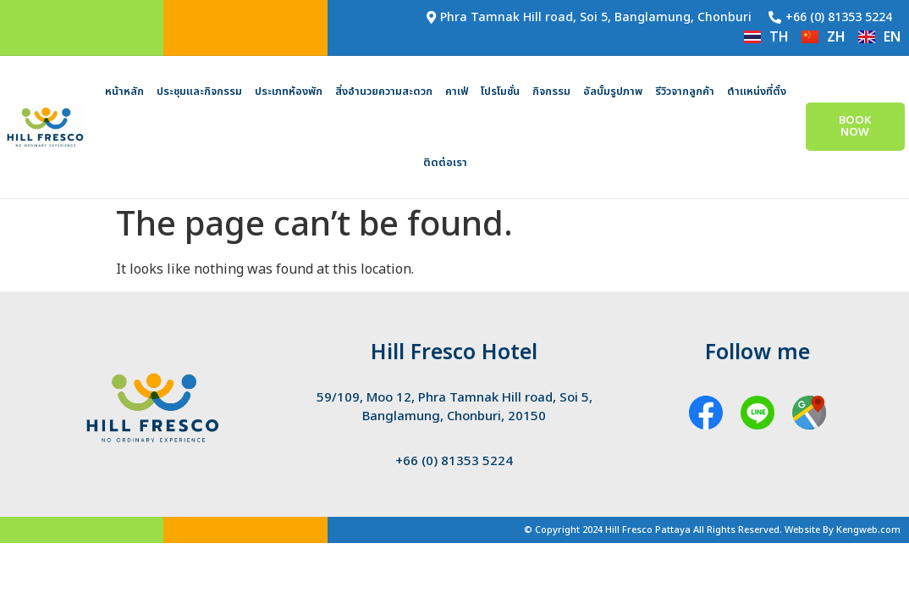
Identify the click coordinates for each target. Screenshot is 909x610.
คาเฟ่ (456, 91)
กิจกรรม (551, 91)
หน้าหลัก (124, 91)
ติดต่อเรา (445, 162)
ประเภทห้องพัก (288, 91)
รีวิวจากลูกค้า (684, 91)
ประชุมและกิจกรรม (199, 91)
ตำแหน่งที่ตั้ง (756, 91)
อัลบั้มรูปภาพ (612, 91)
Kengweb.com (868, 530)
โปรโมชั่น (500, 91)
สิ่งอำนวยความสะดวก (383, 91)
